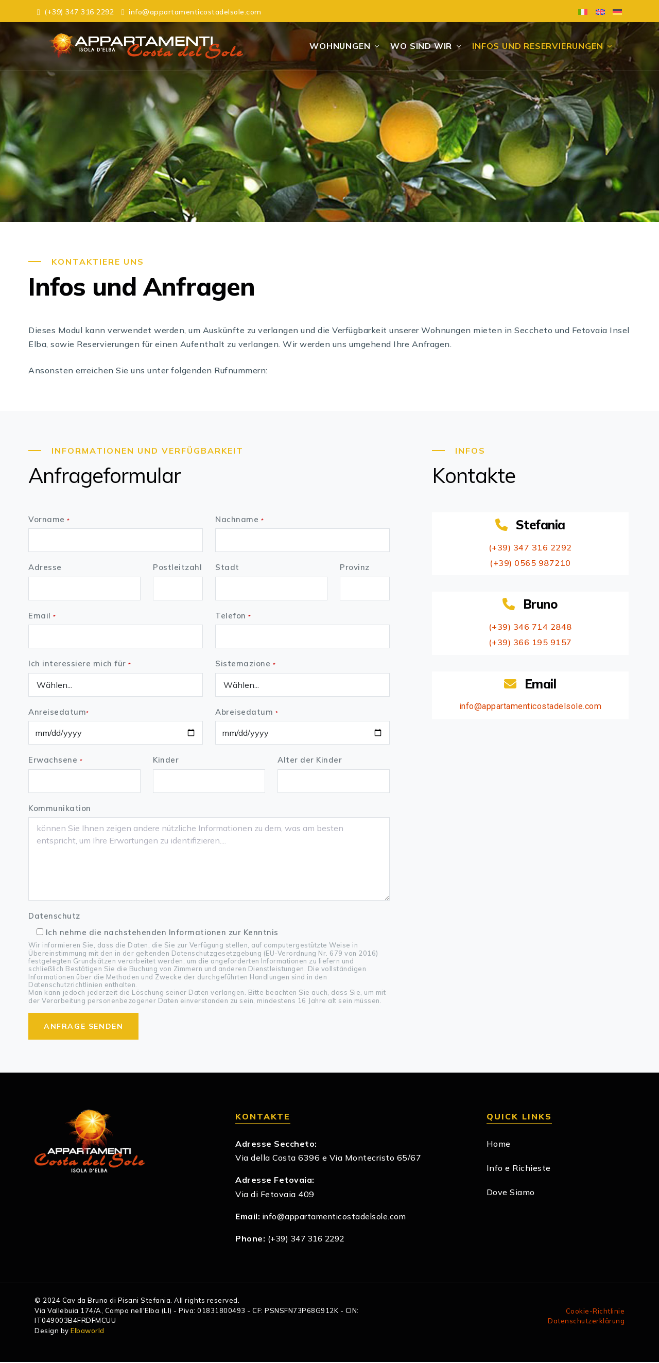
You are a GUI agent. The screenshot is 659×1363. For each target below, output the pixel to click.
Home (499, 1145)
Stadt (227, 569)
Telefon (233, 617)
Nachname (239, 520)
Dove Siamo (511, 1193)
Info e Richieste (519, 1169)
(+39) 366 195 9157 (530, 642)
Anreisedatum (58, 713)
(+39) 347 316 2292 (530, 548)
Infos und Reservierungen (539, 46)
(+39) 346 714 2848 (530, 627)
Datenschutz (54, 917)
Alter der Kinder (310, 761)
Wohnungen (341, 46)
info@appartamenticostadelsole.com (530, 707)
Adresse (45, 569)
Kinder (166, 761)
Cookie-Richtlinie (595, 1312)
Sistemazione (245, 665)
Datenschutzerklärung (586, 1322)
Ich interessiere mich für (79, 665)
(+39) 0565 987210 (530, 563)
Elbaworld (88, 1331)
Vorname (49, 520)
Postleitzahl (177, 569)
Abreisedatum (246, 713)
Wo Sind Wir (423, 46)
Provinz (355, 569)
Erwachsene (55, 761)
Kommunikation (59, 809)
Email (42, 617)
